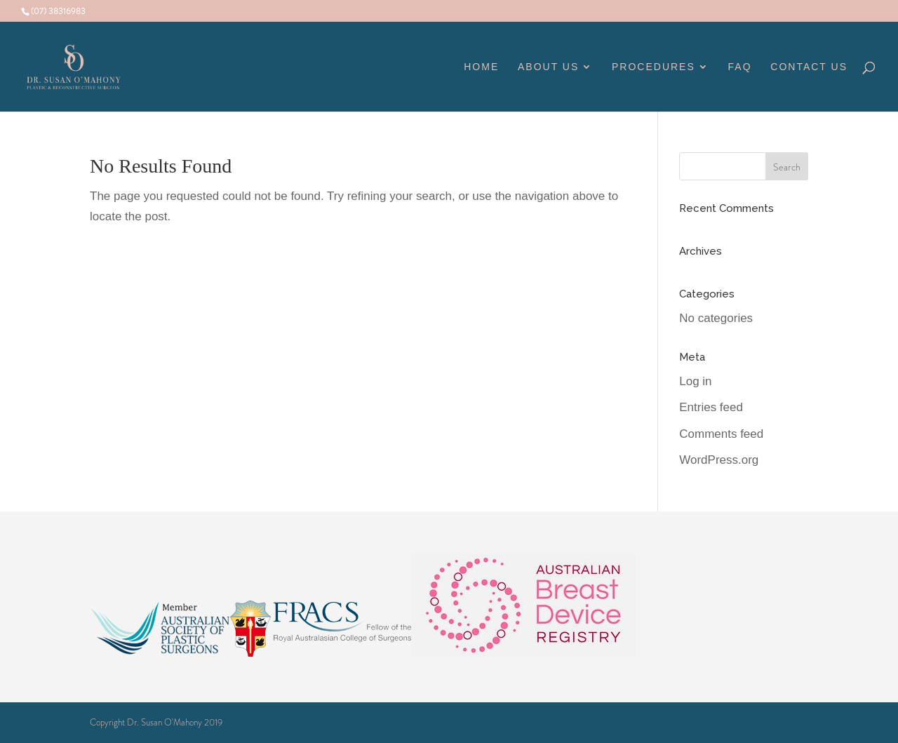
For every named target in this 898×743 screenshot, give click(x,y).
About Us (548, 67)
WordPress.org (718, 460)
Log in (695, 381)
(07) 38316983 (58, 11)
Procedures (653, 67)
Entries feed (711, 407)
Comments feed (721, 434)
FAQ (740, 67)
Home (481, 67)
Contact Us (808, 67)
